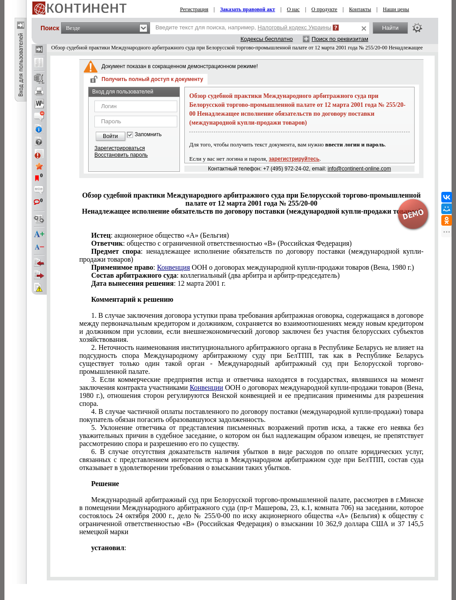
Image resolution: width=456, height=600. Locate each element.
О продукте (324, 9)
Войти (110, 136)
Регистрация (194, 9)
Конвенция (173, 267)
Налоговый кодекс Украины (295, 27)
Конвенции (206, 387)
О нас (293, 9)
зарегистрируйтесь (294, 159)
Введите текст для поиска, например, (243, 27)
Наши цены (396, 9)
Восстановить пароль (121, 155)
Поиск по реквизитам (340, 39)
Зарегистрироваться (119, 148)
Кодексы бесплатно (266, 39)
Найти (390, 27)
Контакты (360, 9)
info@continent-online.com (359, 169)
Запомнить (148, 135)
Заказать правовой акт (247, 9)
